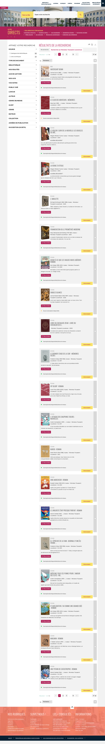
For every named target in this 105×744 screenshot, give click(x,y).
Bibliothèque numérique (15, 735)
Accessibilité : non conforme (75, 742)
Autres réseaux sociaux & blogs (39, 729)
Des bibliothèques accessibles (84, 727)
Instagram (33, 725)
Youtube (33, 727)
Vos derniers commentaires (61, 735)
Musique (10, 727)
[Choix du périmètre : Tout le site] (27, 14)
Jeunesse (10, 731)
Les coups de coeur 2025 (60, 731)
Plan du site (79, 735)
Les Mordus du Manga (60, 733)
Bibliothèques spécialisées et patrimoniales (28, 742)
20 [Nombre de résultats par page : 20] (94, 54)
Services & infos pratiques (16, 723)
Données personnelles (88, 731)
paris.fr (10, 742)
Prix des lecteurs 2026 (60, 729)
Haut (72, 711)
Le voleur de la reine (57, 140)
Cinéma (10, 729)
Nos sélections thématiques (61, 727)
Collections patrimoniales (16, 733)
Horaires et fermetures (60, 725)
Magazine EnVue (80, 725)
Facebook (33, 723)
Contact (81, 723)
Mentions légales (80, 733)
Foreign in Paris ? (80, 729)
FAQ (76, 723)
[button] (103, 3)
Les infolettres (34, 731)
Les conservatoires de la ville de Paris (53, 742)
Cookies (77, 731)
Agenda (10, 725)
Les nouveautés (57, 723)
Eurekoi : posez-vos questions (39, 733)
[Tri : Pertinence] (47, 60)
